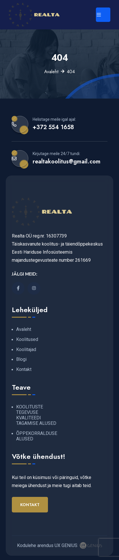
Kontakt (23, 369)
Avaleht (51, 71)
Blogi (21, 359)
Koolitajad (26, 349)
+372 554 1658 (53, 127)
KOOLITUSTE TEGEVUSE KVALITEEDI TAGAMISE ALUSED (36, 415)
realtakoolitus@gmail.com (67, 161)
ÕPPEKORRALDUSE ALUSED (36, 436)
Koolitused (27, 339)
